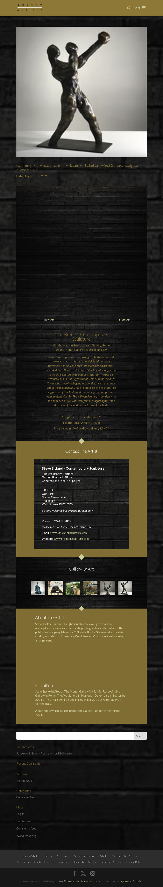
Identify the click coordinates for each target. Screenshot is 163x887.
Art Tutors (63, 856)
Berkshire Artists (111, 862)
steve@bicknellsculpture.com (69, 532)
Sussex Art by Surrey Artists (91, 856)
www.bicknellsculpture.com (71, 538)
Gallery (47, 856)
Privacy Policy (134, 862)
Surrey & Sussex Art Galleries (74, 881)
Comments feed (26, 828)
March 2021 (24, 780)
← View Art (47, 319)
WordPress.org (26, 836)
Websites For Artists (124, 856)
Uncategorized (25, 797)
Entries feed (24, 821)
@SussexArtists (131, 881)
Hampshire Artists (85, 862)
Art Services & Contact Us (32, 862)
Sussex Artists (30, 856)
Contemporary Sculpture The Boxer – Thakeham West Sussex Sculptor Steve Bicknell (77, 167)
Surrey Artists (61, 862)
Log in (20, 813)
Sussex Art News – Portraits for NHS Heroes (45, 753)
